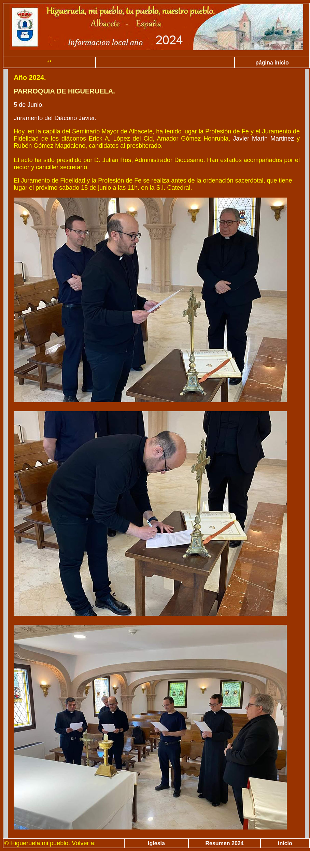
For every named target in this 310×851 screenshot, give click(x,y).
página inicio (272, 63)
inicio (285, 843)
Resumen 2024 (225, 843)
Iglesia (156, 843)
